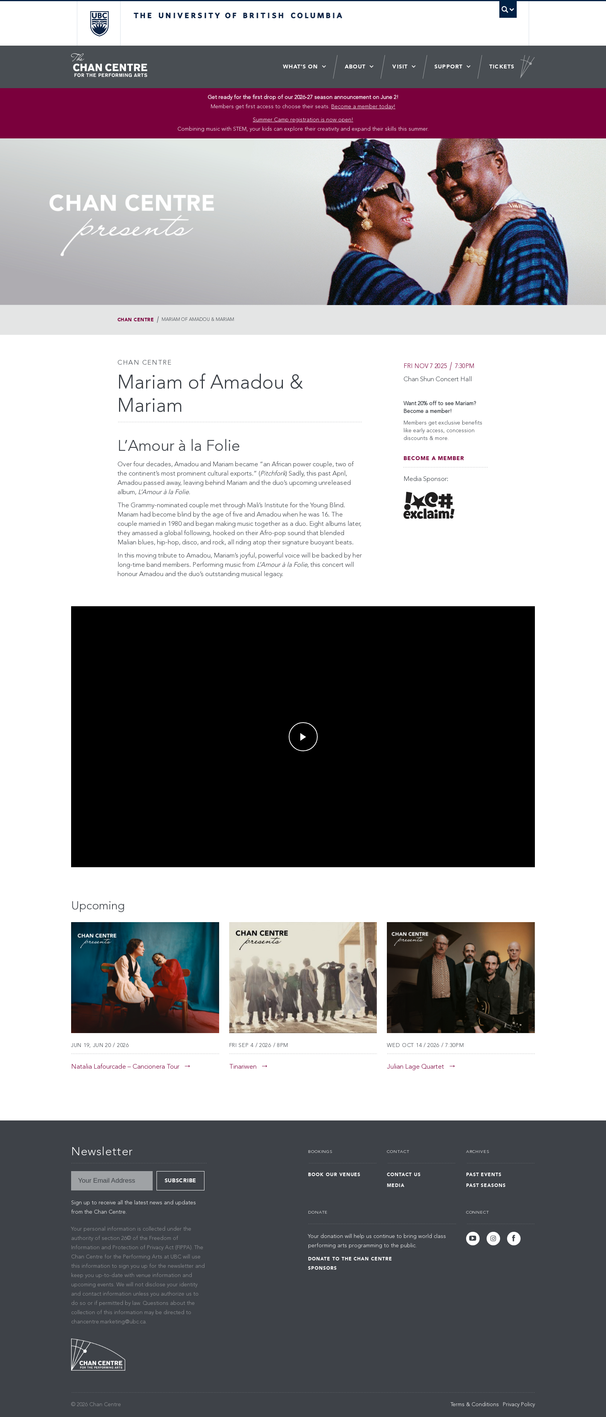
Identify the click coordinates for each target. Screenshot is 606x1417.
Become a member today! (363, 106)
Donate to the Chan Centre (350, 1259)
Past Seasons (486, 1185)
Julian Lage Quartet (415, 1067)
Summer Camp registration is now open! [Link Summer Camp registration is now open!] (303, 120)
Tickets (501, 66)
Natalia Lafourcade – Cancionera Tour (125, 1067)
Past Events (484, 1174)
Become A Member (433, 458)
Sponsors (322, 1268)
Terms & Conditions (475, 1404)
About (355, 66)
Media (396, 1185)
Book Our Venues (334, 1174)
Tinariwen (243, 1067)
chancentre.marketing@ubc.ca (108, 1322)
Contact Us (404, 1174)
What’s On (300, 66)
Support (448, 66)
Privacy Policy (519, 1404)
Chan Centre (135, 319)
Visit (400, 66)
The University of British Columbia (99, 23)
